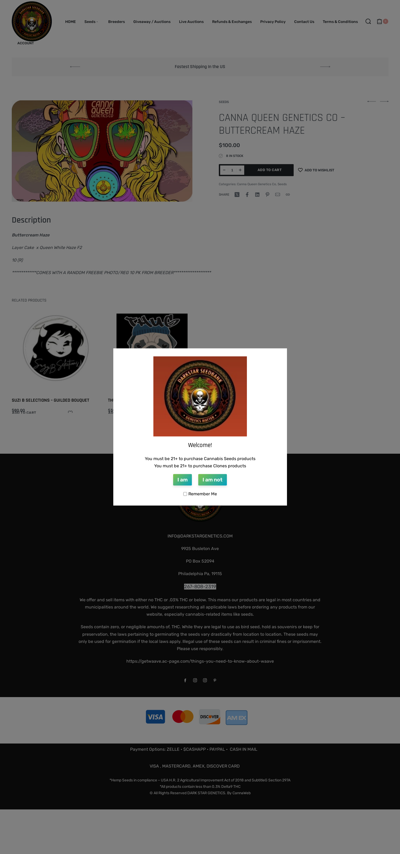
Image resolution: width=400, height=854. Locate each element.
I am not (213, 480)
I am (182, 480)
